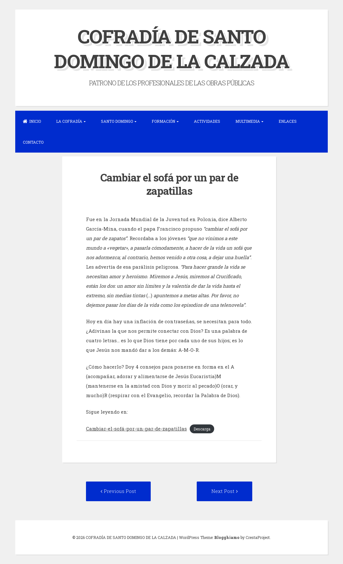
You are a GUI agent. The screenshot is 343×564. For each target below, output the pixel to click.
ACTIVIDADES (207, 121)
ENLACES (288, 121)
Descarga (202, 428)
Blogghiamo (227, 537)
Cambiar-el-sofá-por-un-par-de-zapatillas (136, 428)
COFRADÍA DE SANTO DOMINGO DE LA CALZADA (171, 48)
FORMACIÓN (163, 121)
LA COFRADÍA (69, 121)
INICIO (32, 121)
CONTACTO (33, 142)
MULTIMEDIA (247, 121)
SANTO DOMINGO (117, 121)
